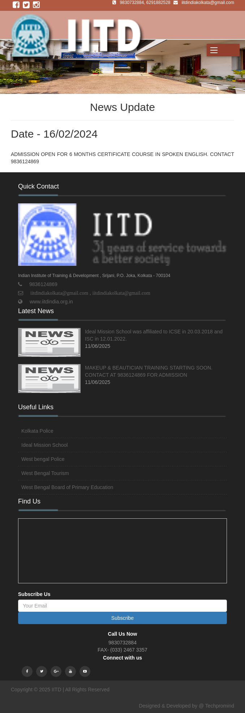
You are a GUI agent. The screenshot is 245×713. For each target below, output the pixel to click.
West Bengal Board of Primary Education (67, 487)
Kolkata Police (37, 431)
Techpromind (219, 706)
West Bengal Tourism (45, 473)
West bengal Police (43, 459)
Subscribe (122, 618)
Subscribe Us (34, 594)
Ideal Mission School (44, 445)
